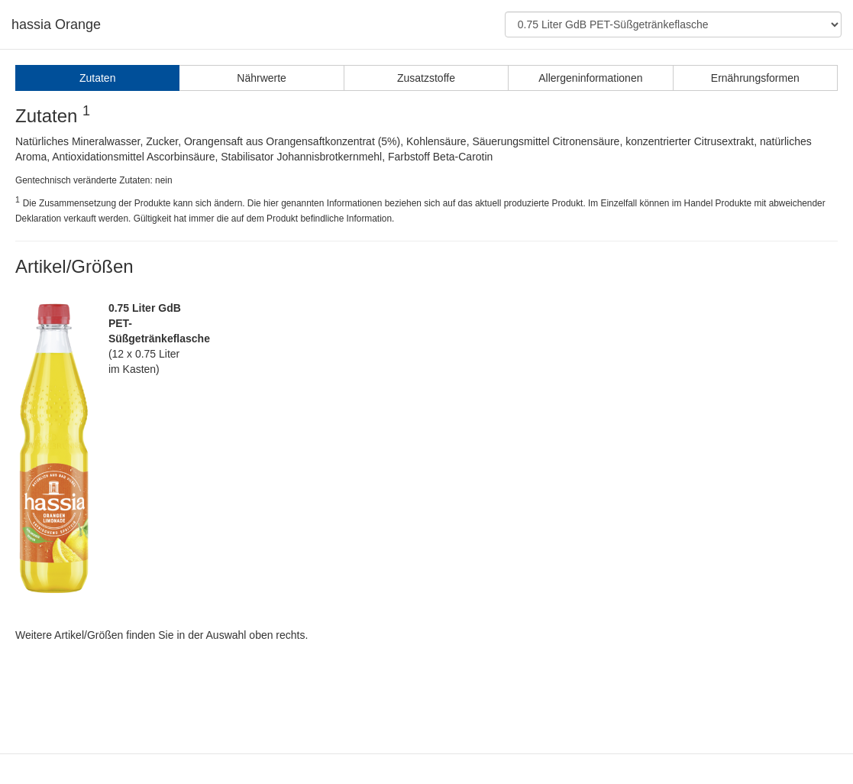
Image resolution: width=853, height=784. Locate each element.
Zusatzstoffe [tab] (426, 78)
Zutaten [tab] (97, 78)
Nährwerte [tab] (261, 78)
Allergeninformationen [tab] (590, 78)
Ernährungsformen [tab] (755, 78)
